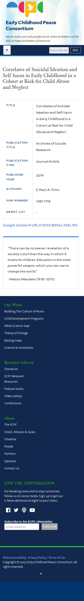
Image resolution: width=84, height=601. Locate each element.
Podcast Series (13, 389)
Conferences (12, 403)
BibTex (57, 225)
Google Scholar (17, 225)
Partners (10, 454)
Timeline (10, 439)
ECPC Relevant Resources (14, 379)
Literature (11, 369)
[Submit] (75, 50)
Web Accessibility (14, 558)
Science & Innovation (18, 348)
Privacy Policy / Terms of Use (46, 558)
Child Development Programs (23, 319)
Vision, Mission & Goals (19, 432)
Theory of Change (16, 333)
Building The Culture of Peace (24, 311)
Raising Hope (13, 340)
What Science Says (17, 326)
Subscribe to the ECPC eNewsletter (28, 521)
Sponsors (10, 461)
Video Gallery (13, 396)
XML (67, 225)
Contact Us (11, 468)
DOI (46, 225)
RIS (74, 225)
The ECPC (10, 425)
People (8, 447)
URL (36, 225)
